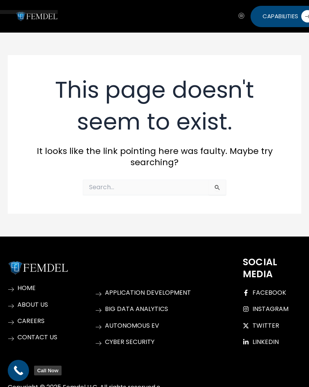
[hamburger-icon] (242, 16)
